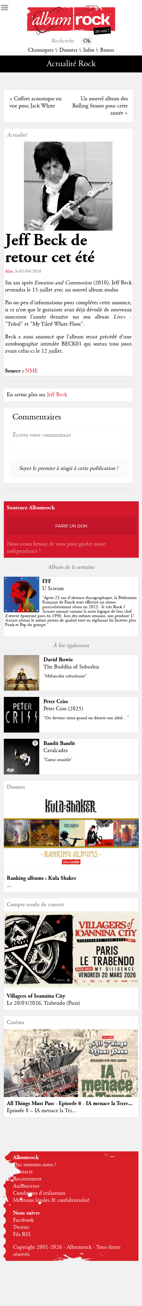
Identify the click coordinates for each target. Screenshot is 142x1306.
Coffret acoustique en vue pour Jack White (35, 102)
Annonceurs (26, 1186)
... (9, 885)
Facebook (23, 1220)
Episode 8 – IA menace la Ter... (41, 1110)
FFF (46, 581)
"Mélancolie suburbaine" (65, 676)
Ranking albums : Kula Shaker (41, 878)
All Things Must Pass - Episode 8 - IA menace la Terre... (70, 1103)
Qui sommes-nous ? (34, 1164)
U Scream (53, 588)
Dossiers (68, 50)
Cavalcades (55, 750)
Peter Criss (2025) (63, 708)
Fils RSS (22, 1234)
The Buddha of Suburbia (71, 667)
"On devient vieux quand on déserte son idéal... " (86, 718)
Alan (9, 271)
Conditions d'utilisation (39, 1193)
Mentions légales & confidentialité (51, 1200)
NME (31, 371)
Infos (88, 50)
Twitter (21, 1227)
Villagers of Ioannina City (36, 996)
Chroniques (40, 50)
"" (71, 611)
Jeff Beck (57, 394)
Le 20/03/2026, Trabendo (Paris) (43, 1003)
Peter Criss (55, 701)
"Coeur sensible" (57, 760)
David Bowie (58, 659)
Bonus (107, 50)
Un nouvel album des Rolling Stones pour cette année (100, 106)
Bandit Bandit (59, 743)
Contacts (22, 1171)
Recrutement (27, 1179)
